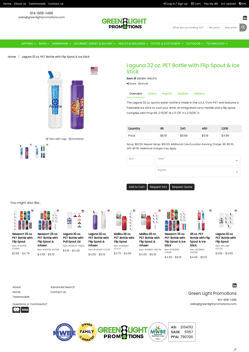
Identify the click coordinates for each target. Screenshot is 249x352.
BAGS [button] (42, 44)
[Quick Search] (187, 28)
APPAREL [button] (27, 44)
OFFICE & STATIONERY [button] (166, 44)
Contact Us (55, 4)
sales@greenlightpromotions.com (41, 17)
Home (7, 4)
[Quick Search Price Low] (215, 28)
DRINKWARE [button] (60, 44)
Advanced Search (62, 287)
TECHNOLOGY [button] (215, 44)
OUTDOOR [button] (193, 44)
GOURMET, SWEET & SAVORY (93, 44)
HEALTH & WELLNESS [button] (131, 44)
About (16, 287)
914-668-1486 (41, 13)
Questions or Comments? (29, 304)
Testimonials (37, 4)
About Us (20, 4)
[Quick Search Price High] (231, 28)
